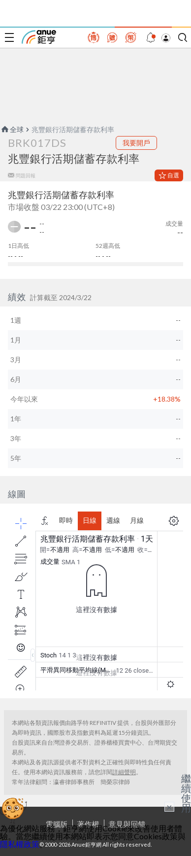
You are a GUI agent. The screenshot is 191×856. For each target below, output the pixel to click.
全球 (12, 129)
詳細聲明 (124, 772)
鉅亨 (39, 37)
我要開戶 (136, 142)
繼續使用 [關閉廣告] (186, 793)
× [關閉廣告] (169, 807)
